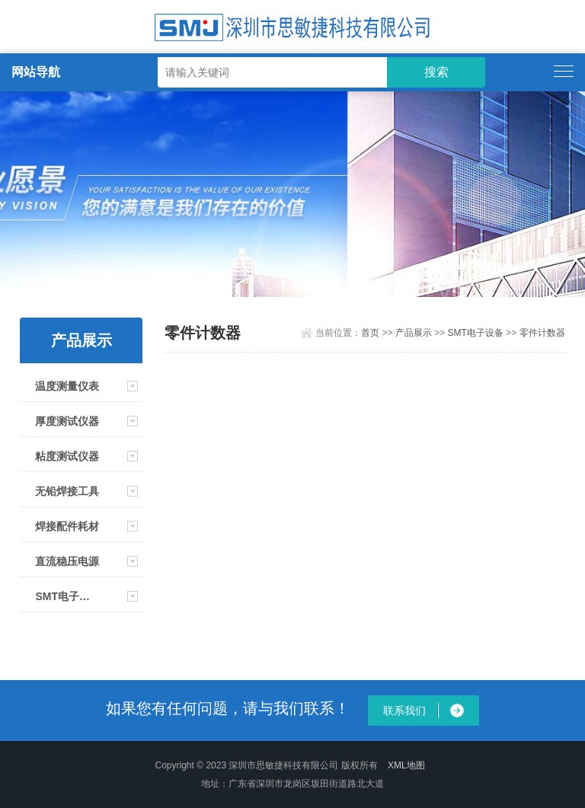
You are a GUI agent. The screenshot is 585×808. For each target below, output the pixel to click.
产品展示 (413, 332)
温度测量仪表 (67, 386)
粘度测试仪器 (67, 456)
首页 (370, 332)
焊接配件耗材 (67, 526)
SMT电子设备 (67, 596)
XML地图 (406, 765)
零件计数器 (542, 332)
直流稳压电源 (67, 561)
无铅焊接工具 (67, 491)
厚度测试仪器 (67, 421)
